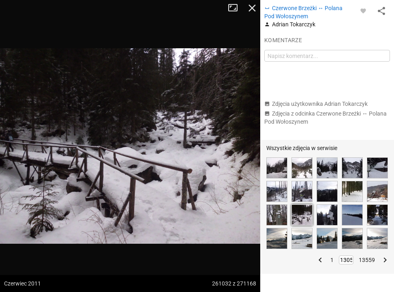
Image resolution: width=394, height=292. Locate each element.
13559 (367, 260)
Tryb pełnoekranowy (236, 8)
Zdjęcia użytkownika (316, 104)
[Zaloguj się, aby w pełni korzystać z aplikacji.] (363, 10)
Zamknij (252, 8)
